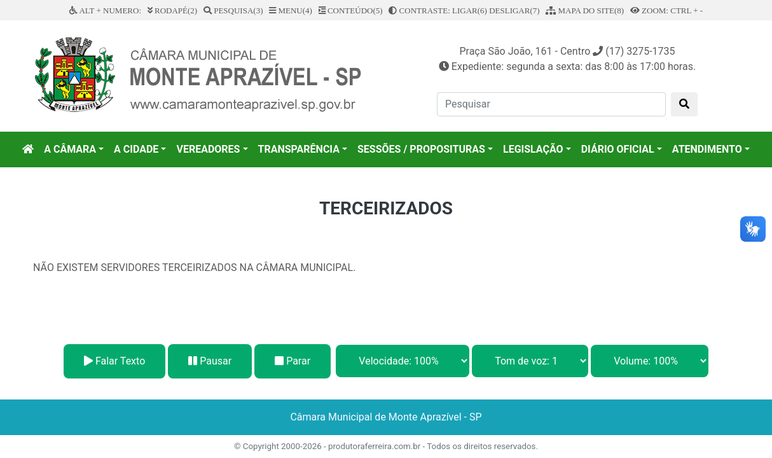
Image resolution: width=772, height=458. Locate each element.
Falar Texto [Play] (114, 361)
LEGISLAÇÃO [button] (533, 149)
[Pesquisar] (551, 104)
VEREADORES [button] (208, 149)
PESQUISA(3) (233, 10)
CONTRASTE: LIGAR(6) (438, 10)
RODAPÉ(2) (172, 10)
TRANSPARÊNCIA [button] (299, 149)
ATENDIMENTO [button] (707, 149)
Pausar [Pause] (209, 361)
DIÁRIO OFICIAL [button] (617, 149)
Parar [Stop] (292, 361)
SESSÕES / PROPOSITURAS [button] (421, 149)
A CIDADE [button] (136, 149)
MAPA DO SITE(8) (585, 10)
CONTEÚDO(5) (351, 10)
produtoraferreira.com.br (374, 446)
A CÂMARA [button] (70, 149)
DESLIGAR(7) (514, 10)
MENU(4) (290, 10)
